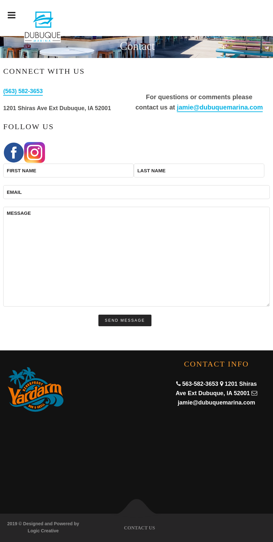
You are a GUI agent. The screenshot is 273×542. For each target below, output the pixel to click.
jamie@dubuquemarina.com (220, 107)
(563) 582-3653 (23, 91)
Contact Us (139, 527)
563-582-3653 (200, 384)
